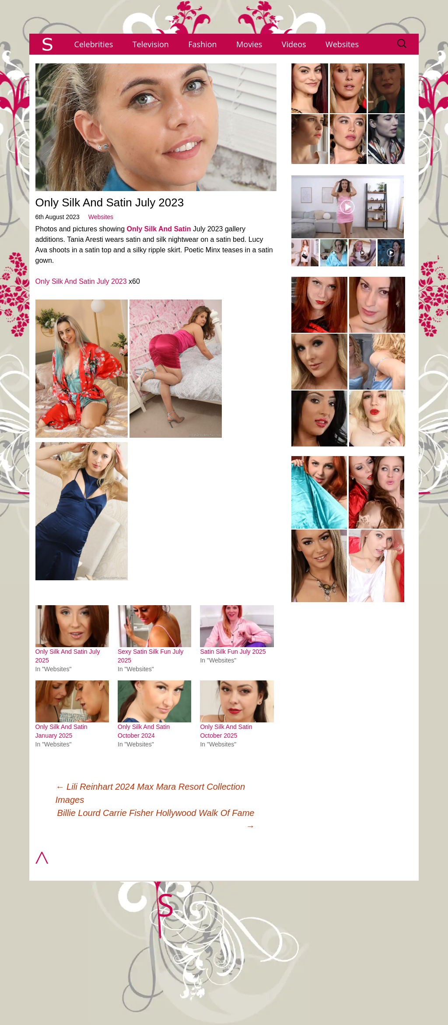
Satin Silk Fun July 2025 (233, 651)
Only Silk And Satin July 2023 (81, 281)
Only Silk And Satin (159, 229)
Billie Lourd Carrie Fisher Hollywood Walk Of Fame (156, 819)
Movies (249, 44)
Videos (294, 44)
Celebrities (93, 44)
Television (151, 44)
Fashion (202, 44)
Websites (342, 44)
